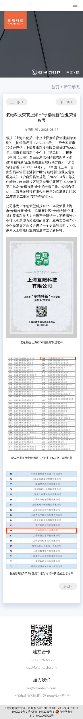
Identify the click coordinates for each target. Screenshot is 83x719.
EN (78, 72)
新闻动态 (72, 86)
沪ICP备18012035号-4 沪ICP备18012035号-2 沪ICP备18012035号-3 (44, 709)
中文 (69, 72)
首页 (55, 86)
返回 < (68, 586)
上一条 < (16, 102)
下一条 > (66, 102)
